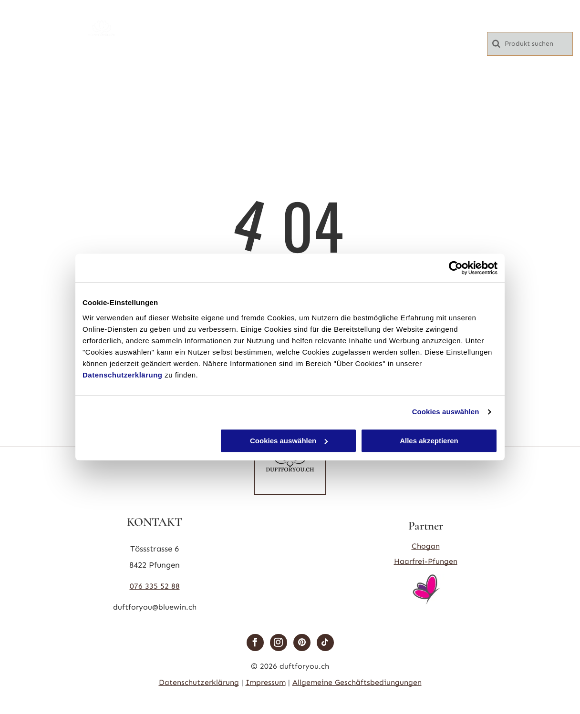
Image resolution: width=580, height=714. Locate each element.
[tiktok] (325, 643)
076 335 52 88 (155, 586)
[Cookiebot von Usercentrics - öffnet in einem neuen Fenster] (455, 268)
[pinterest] (302, 643)
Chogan (426, 546)
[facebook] (255, 643)
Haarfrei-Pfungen (425, 561)
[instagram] (278, 643)
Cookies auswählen (445, 412)
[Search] (530, 44)
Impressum (266, 682)
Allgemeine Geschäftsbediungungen (357, 682)
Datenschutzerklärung (123, 375)
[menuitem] (224, 18)
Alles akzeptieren (429, 441)
